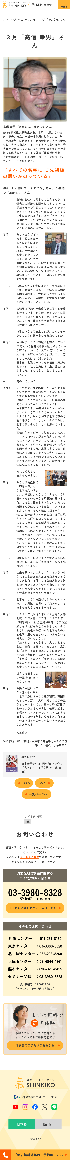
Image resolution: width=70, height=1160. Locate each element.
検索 (27, 825)
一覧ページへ (38, 797)
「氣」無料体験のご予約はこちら (38, 1154)
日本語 (22, 1127)
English (48, 1127)
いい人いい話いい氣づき (26, 19)
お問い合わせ (43, 5)
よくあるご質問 (29, 861)
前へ (27, 786)
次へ (43, 786)
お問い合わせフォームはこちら (35, 911)
